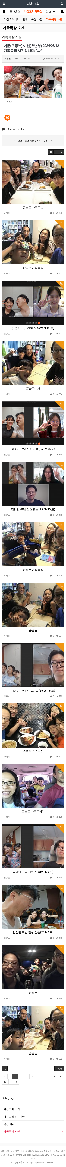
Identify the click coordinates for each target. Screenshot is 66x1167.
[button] (51, 152)
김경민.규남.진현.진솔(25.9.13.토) (33, 328)
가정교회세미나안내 (16, 19)
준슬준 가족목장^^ (33, 811)
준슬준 (33, 630)
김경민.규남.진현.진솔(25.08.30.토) (33, 509)
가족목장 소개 (14, 28)
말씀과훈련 (13, 11)
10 (5, 1082)
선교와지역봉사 (55, 11)
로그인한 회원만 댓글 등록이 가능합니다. (33, 140)
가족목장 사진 (54, 19)
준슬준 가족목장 (33, 207)
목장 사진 (36, 19)
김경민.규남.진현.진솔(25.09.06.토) (33, 449)
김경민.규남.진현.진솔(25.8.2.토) (33, 932)
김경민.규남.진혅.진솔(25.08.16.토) (33, 690)
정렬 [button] (59, 1068)
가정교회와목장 (33, 11)
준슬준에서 (33, 388)
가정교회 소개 (12, 1109)
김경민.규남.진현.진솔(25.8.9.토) (33, 872)
